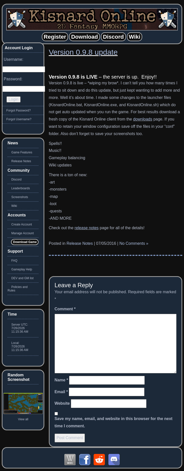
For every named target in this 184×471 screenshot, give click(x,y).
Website (62, 403)
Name (61, 380)
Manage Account (22, 233)
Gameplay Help (21, 269)
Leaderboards (20, 188)
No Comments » (133, 243)
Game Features (21, 152)
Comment (65, 309)
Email (61, 392)
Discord (16, 179)
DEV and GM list (22, 278)
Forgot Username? (18, 119)
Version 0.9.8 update (83, 52)
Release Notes (80, 243)
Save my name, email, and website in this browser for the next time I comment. (113, 422)
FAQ (14, 260)
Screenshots (19, 197)
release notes (87, 228)
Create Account (21, 224)
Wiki (14, 206)
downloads (142, 119)
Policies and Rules (18, 288)
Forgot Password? (18, 110)
